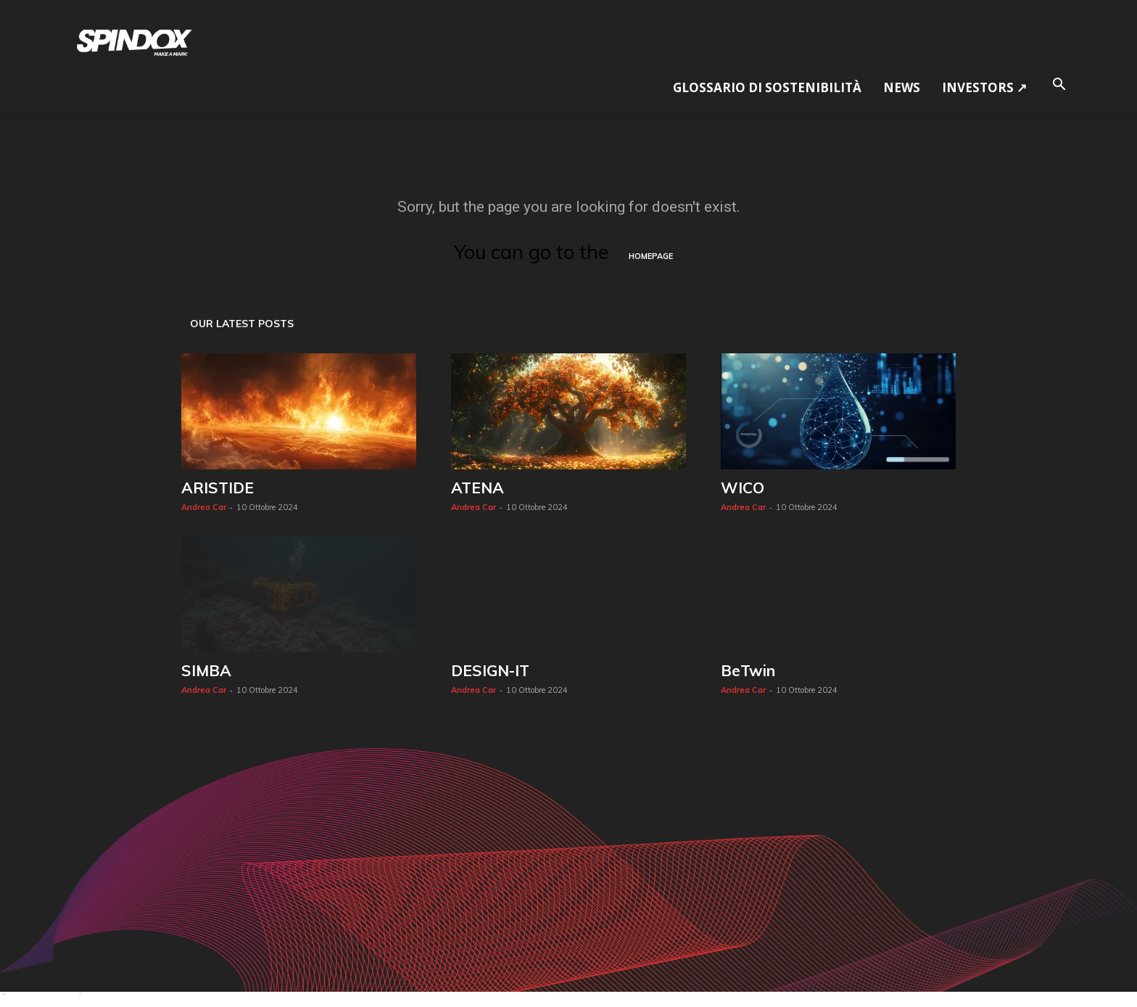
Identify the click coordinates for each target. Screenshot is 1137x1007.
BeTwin (748, 670)
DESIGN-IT (490, 670)
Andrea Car (203, 507)
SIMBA (206, 670)
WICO (742, 487)
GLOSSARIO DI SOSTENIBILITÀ (767, 87)
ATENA (477, 487)
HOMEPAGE (651, 256)
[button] (1058, 82)
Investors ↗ (984, 87)
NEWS (901, 87)
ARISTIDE (217, 487)
